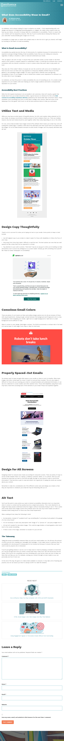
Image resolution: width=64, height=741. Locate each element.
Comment (5, 656)
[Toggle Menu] (61, 5)
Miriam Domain (15, 18)
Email (4, 574)
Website (4, 704)
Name (4, 684)
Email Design (12, 574)
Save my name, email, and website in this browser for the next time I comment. (26, 717)
